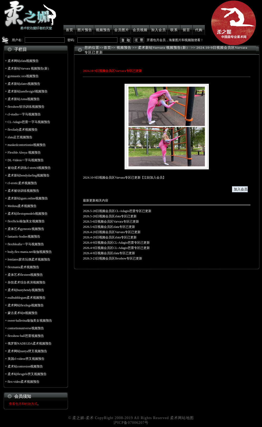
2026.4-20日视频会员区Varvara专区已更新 (111, 232)
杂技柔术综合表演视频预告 (27, 282)
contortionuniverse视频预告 (26, 328)
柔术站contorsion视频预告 (25, 366)
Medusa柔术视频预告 (22, 206)
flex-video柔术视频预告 (23, 382)
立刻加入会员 (153, 177)
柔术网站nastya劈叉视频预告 (27, 351)
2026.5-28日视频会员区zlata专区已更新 (110, 216)
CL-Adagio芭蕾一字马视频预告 (29, 122)
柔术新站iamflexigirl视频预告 (28, 91)
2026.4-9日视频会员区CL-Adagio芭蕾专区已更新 (116, 242)
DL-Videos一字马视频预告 (26, 160)
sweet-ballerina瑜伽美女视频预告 (30, 320)
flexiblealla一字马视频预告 (26, 244)
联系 (174, 30)
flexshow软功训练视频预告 (26, 107)
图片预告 (84, 30)
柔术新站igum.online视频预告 (28, 198)
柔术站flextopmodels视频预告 (28, 213)
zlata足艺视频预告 (20, 137)
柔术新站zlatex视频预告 (24, 84)
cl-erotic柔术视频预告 (22, 183)
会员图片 (121, 30)
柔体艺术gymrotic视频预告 (26, 229)
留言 (186, 30)
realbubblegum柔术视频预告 (27, 298)
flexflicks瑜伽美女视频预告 (26, 221)
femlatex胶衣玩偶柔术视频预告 (29, 259)
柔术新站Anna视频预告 (24, 99)
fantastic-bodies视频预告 (24, 236)
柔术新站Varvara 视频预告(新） (29, 68)
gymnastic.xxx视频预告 (23, 76)
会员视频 (140, 30)
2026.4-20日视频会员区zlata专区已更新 (110, 237)
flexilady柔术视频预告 (23, 129)
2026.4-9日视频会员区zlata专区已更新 (109, 253)
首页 (69, 30)
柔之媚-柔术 (83, 418)
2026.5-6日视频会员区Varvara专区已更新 (111, 221)
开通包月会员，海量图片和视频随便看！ (175, 40)
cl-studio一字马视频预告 (24, 114)
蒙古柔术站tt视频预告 (23, 313)
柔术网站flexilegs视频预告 (26, 305)
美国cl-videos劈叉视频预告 (26, 359)
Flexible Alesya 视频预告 (24, 152)
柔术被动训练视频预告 (23, 191)
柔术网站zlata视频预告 (23, 61)
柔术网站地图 (182, 418)
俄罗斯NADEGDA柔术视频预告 (30, 343)
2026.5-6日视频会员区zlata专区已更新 (109, 227)
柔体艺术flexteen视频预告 (25, 275)
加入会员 (158, 30)
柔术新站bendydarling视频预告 (29, 175)
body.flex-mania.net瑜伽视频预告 (30, 252)
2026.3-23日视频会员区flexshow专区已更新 (112, 258)
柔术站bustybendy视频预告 (26, 290)
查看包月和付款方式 (23, 404)
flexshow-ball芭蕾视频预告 (26, 336)
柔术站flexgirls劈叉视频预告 (27, 374)
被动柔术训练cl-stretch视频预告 (29, 168)
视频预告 (103, 30)
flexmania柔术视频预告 (23, 267)
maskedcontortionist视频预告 (27, 145)
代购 (198, 30)
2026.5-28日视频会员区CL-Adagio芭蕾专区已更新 (117, 211)
